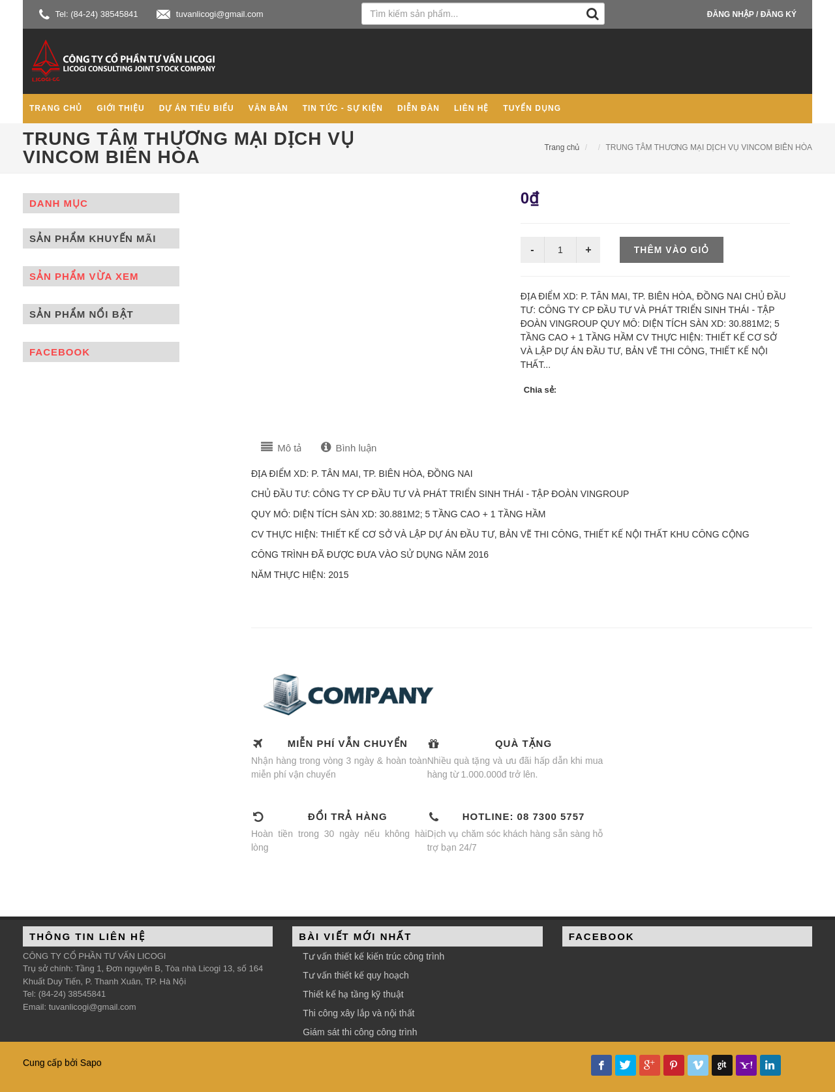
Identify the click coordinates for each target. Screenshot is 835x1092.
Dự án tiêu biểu (196, 108)
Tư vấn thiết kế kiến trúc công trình (373, 956)
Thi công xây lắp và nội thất (358, 1013)
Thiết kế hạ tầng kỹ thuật (353, 994)
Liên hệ (471, 108)
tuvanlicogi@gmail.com (210, 14)
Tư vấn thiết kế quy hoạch (355, 975)
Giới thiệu (120, 108)
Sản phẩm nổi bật (81, 314)
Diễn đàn (418, 108)
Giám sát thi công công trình (360, 1032)
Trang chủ (55, 108)
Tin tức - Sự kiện (343, 108)
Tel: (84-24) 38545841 (88, 14)
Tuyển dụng (532, 108)
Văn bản (268, 108)
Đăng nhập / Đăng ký (752, 14)
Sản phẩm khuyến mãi (93, 238)
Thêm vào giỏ (672, 250)
